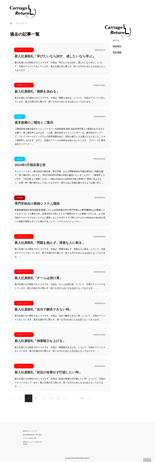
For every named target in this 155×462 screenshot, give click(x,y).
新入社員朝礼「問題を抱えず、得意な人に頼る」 (50, 242)
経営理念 (117, 46)
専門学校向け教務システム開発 (37, 203)
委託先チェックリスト (30, 431)
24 (82, 398)
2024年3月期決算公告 (30, 165)
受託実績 (20, 198)
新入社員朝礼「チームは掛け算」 (39, 278)
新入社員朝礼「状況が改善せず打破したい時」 (48, 372)
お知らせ (20, 116)
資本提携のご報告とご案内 (34, 122)
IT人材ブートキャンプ (24, 50)
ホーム (116, 40)
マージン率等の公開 (29, 438)
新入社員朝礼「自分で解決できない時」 (43, 309)
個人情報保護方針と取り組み (32, 434)
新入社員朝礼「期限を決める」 (37, 91)
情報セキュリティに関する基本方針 (32, 443)
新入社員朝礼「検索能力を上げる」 (40, 341)
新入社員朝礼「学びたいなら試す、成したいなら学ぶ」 (55, 56)
